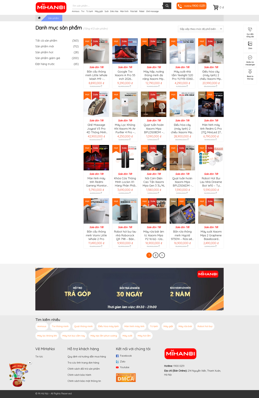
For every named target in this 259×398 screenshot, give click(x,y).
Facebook (126, 355)
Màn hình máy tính (134, 326)
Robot (141, 11)
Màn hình (124, 11)
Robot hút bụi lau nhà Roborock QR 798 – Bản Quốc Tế (125, 235)
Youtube (124, 367)
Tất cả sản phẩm (57, 40)
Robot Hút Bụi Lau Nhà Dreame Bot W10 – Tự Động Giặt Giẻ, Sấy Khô (211, 181)
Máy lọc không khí (47, 335)
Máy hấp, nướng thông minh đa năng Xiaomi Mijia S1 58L (154, 75)
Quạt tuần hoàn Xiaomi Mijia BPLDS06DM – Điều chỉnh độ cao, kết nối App (182, 181)
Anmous (75, 11)
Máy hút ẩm (144, 335)
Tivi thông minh (60, 326)
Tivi (82, 11)
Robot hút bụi (205, 326)
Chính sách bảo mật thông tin (84, 380)
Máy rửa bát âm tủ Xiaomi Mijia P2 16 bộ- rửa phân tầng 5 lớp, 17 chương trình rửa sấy (153, 235)
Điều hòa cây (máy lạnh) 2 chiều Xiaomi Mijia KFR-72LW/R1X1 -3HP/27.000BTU (211, 75)
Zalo (122, 361)
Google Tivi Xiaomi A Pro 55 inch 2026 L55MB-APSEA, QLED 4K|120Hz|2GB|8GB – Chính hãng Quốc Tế (125, 75)
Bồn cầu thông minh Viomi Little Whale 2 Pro (96, 235)
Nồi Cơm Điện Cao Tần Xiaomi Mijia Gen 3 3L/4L (154, 181)
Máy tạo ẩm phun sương (104, 335)
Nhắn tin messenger (250, 59)
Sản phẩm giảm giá (47, 58)
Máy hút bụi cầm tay (73, 335)
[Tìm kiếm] (167, 5)
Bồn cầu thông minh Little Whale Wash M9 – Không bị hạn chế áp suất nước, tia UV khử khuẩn (96, 75)
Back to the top (250, 74)
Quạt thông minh (83, 326)
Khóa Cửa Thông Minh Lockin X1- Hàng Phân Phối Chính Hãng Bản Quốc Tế (125, 181)
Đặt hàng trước (45, 64)
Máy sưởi (127, 335)
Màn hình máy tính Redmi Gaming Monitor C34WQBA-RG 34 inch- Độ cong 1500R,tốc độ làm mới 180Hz (96, 181)
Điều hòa (114, 11)
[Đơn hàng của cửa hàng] (201, 29)
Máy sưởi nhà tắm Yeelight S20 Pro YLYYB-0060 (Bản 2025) (182, 75)
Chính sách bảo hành (79, 374)
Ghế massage (152, 11)
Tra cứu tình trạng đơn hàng (83, 362)
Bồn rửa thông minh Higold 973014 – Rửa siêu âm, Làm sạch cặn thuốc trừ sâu (182, 235)
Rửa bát (133, 11)
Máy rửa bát (185, 326)
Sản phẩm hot (44, 52)
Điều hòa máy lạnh (108, 326)
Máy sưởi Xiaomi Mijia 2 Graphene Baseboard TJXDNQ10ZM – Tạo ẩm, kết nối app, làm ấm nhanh (211, 235)
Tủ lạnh (89, 11)
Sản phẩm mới (44, 46)
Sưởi (107, 11)
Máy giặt (99, 11)
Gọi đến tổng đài (250, 31)
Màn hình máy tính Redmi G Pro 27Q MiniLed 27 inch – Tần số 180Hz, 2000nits (211, 128)
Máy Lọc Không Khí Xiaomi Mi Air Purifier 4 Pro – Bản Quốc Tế (125, 128)
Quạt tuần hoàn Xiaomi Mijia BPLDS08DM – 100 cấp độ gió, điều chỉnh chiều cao (154, 128)
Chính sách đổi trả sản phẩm (84, 368)
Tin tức (39, 356)
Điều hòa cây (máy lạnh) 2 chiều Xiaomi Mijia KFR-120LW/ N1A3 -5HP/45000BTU (182, 128)
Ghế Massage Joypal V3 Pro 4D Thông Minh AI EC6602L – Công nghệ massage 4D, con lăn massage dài (96, 128)
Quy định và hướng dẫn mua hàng (87, 356)
